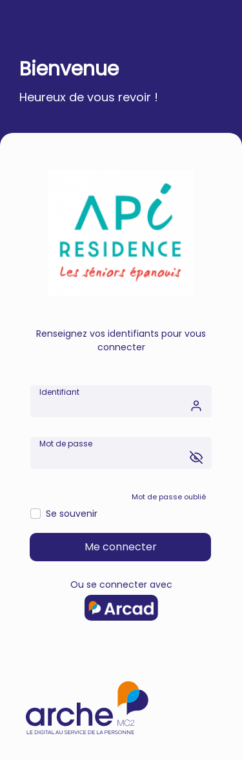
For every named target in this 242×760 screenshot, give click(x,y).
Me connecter (121, 546)
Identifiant (59, 391)
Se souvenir (71, 513)
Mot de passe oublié (169, 497)
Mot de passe (65, 443)
